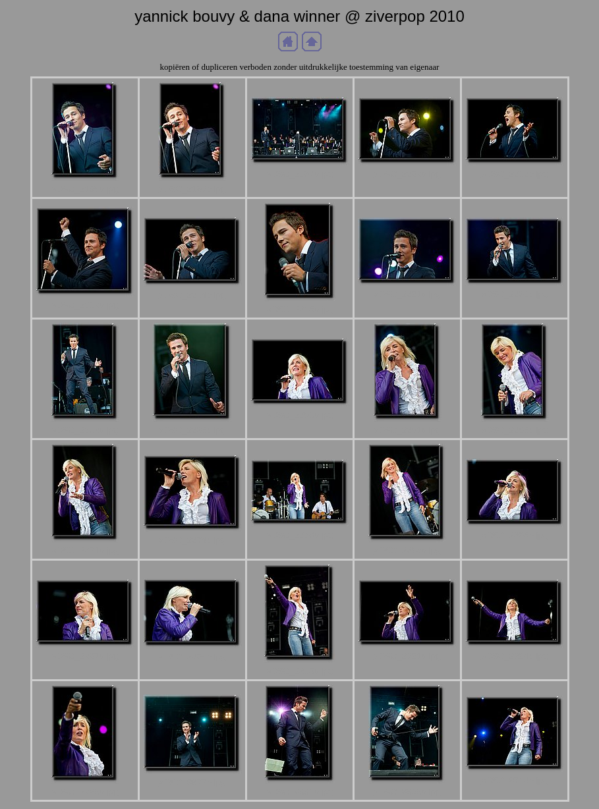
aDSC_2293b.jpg (407, 550)
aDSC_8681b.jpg (299, 791)
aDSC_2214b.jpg (192, 295)
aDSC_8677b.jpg (192, 782)
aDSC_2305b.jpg (514, 535)
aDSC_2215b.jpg (299, 309)
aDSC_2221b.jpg (407, 294)
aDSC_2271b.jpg (85, 550)
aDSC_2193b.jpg (192, 189)
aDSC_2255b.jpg (299, 415)
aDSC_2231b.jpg (514, 294)
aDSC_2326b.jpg (85, 791)
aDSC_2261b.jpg (407, 430)
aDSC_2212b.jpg (514, 174)
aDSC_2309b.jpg (192, 656)
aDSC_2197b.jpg (299, 174)
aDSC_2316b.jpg (299, 671)
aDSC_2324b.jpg (514, 656)
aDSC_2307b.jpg (85, 656)
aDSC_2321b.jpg (407, 656)
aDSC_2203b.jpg (407, 174)
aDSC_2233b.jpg (85, 430)
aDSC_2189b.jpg (85, 189)
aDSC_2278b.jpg (299, 535)
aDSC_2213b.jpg (85, 305)
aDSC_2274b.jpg (192, 540)
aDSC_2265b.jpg (514, 430)
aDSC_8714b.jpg (514, 780)
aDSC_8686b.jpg (407, 791)
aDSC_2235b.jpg (192, 430)
